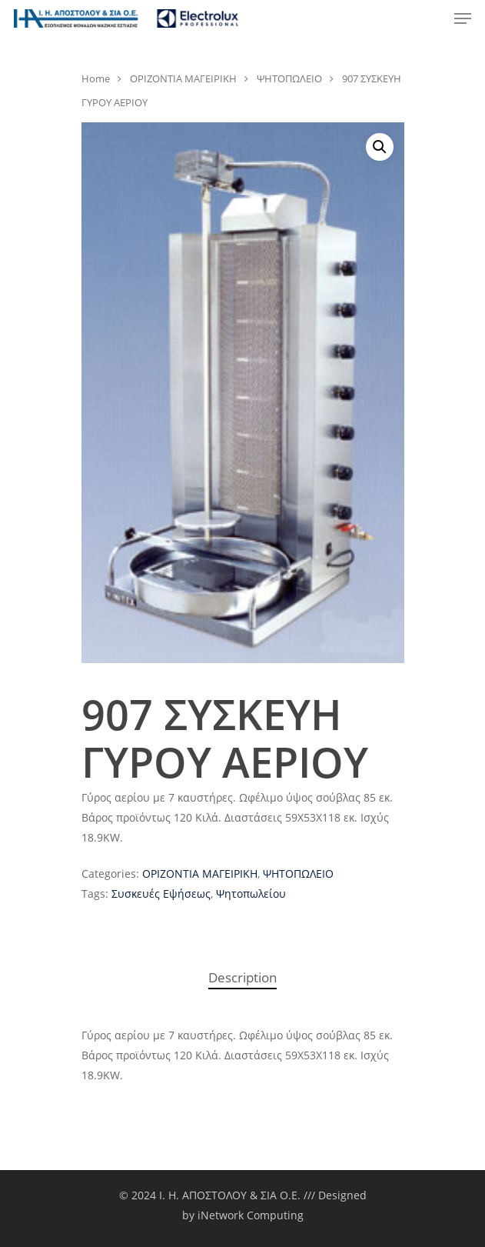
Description (242, 977)
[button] (380, 147)
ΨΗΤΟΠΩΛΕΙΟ (289, 78)
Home (95, 78)
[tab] (242, 978)
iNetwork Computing (251, 1215)
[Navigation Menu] (462, 18)
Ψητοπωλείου (251, 893)
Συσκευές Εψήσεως (161, 893)
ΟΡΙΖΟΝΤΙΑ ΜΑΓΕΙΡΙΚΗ (183, 78)
